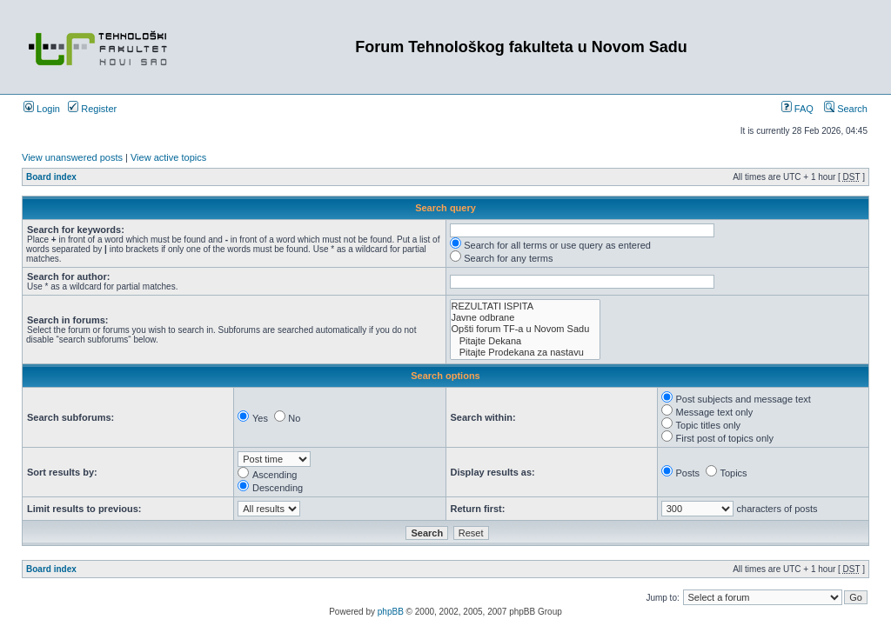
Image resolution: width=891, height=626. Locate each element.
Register (92, 108)
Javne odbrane (526, 317)
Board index (51, 177)
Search (846, 108)
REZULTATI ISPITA (526, 306)
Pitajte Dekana (526, 341)
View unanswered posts (72, 157)
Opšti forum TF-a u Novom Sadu (526, 329)
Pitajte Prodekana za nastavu (526, 352)
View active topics (168, 157)
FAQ (797, 108)
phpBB (391, 611)
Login (41, 108)
